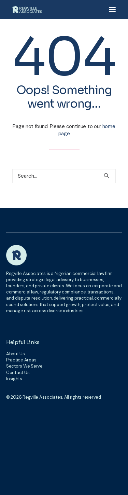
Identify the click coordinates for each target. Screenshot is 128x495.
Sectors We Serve (24, 366)
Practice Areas (21, 360)
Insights (14, 379)
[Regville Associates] (27, 9)
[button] (112, 9)
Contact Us (17, 372)
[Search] (64, 176)
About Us (15, 354)
